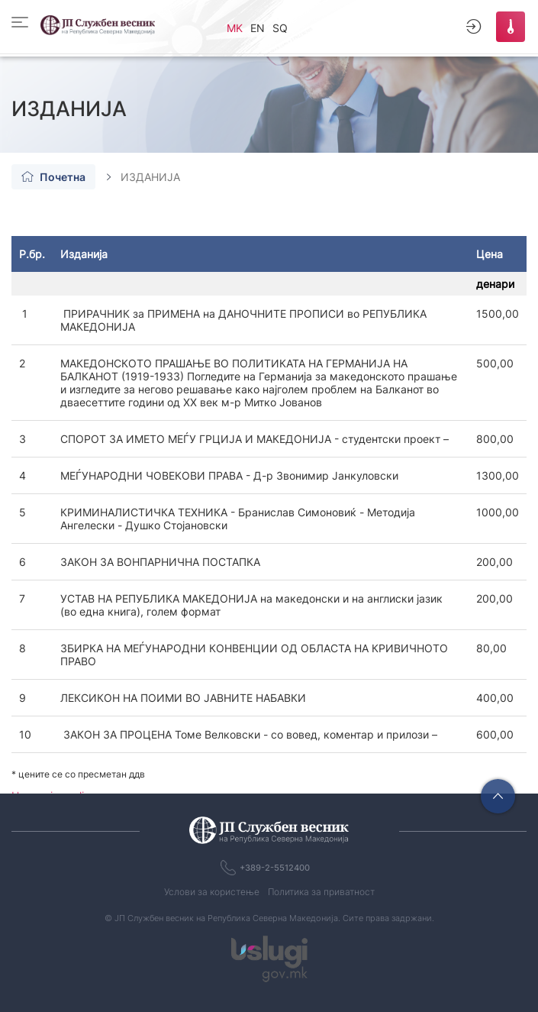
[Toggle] (23, 22)
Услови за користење (211, 891)
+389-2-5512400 (275, 867)
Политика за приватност (321, 891)
